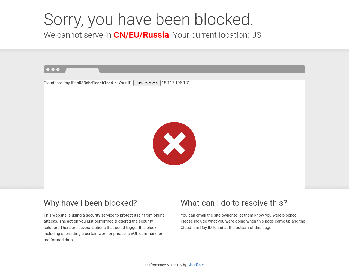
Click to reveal (147, 83)
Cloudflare (196, 265)
